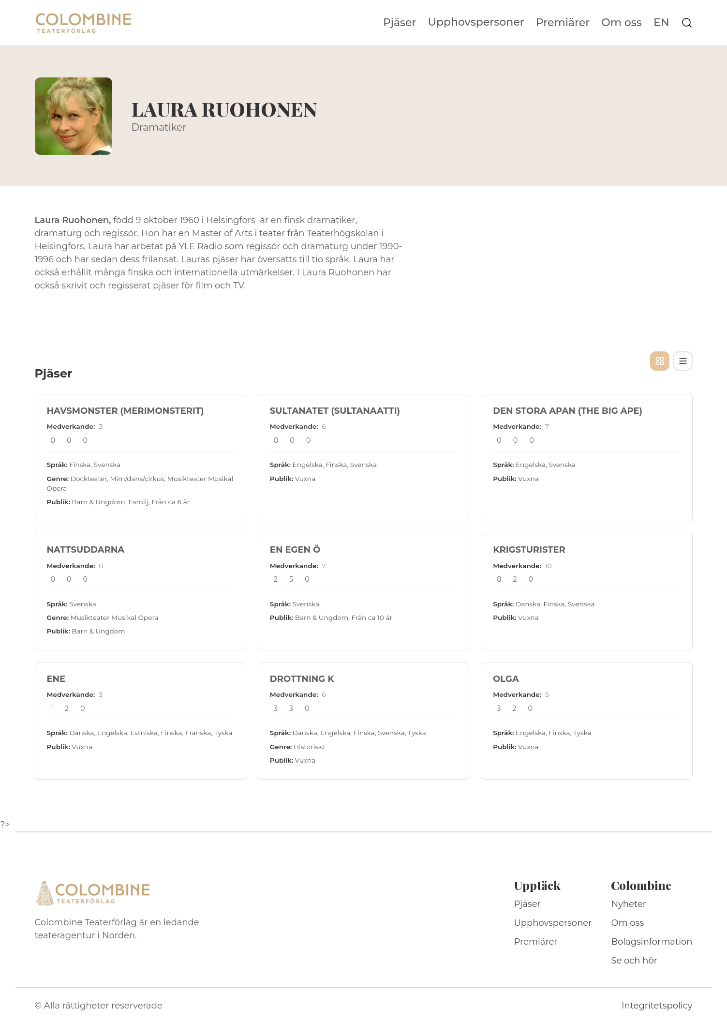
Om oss (621, 22)
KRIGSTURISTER (529, 549)
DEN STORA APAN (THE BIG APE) (567, 411)
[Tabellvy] (683, 361)
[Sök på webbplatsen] (687, 23)
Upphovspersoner (476, 22)
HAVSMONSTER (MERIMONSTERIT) (125, 411)
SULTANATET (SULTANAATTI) (335, 411)
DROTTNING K (302, 679)
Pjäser (399, 22)
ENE (56, 679)
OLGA (506, 679)
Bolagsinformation (651, 941)
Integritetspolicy (657, 1005)
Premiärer (563, 22)
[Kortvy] (659, 361)
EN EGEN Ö (295, 549)
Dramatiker (159, 127)
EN (661, 22)
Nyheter (628, 904)
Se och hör (634, 960)
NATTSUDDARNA (86, 549)
